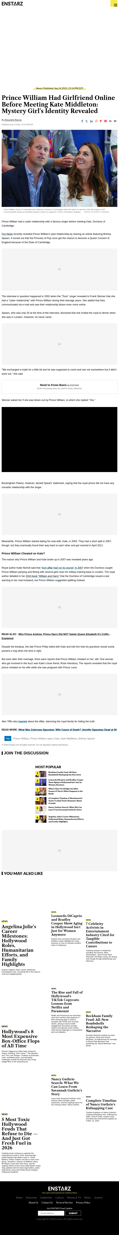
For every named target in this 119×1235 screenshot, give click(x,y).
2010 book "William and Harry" (43, 576)
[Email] (110, 121)
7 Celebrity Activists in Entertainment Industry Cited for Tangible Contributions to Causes (100, 935)
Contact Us (47, 1202)
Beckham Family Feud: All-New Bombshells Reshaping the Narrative (64, 773)
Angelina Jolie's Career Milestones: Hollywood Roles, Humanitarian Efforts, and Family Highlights (66, 819)
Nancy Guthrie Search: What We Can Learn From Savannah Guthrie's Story (65, 808)
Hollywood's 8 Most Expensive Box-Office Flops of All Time (21, 1038)
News (39, 88)
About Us (33, 1202)
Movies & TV (74, 1197)
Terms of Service (64, 1202)
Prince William (21, 738)
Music (87, 1197)
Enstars (12, 3)
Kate (56, 738)
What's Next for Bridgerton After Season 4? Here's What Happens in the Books (65, 791)
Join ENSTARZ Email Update (59, 1208)
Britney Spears (87, 738)
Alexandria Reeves (13, 120)
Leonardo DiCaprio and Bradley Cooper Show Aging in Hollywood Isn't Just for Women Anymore (65, 782)
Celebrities (46, 1197)
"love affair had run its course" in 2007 (62, 567)
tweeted (22, 721)
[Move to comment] (115, 121)
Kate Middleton (69, 738)
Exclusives (31, 1197)
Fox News (7, 234)
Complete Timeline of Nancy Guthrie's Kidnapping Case (101, 1104)
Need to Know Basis (53, 385)
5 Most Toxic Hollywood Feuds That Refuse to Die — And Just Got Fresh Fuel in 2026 (20, 1133)
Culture (59, 1197)
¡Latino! (98, 1197)
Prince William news (41, 738)
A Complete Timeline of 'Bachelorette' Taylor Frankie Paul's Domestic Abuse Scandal (65, 800)
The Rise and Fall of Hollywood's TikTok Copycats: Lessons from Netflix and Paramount (67, 1002)
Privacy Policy (83, 1202)
